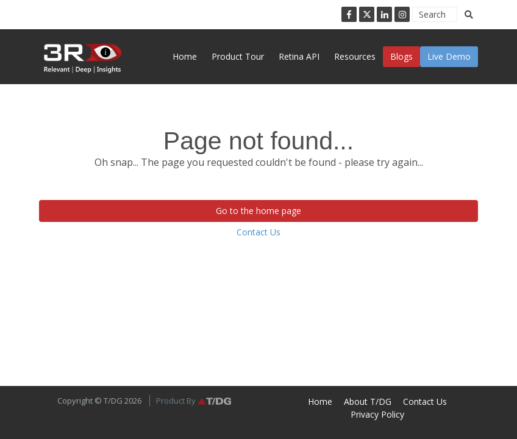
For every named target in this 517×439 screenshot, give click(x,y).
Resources (355, 56)
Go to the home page (258, 210)
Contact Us (258, 232)
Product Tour (238, 56)
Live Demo (449, 56)
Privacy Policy (377, 414)
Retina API (299, 56)
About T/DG (367, 401)
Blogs (401, 56)
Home (185, 56)
